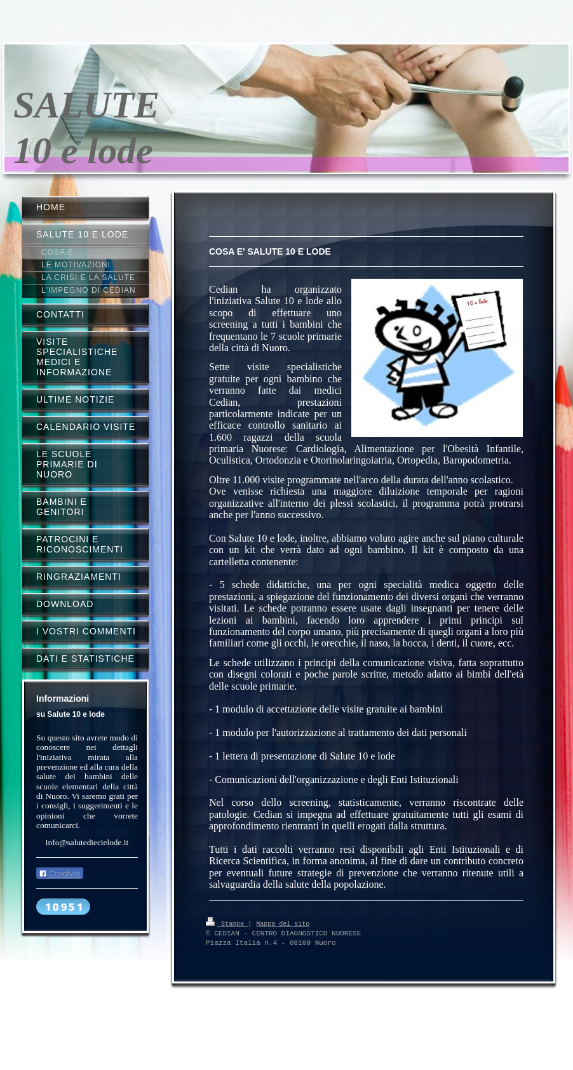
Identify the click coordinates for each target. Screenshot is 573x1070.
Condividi (60, 873)
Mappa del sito (282, 923)
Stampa (227, 923)
